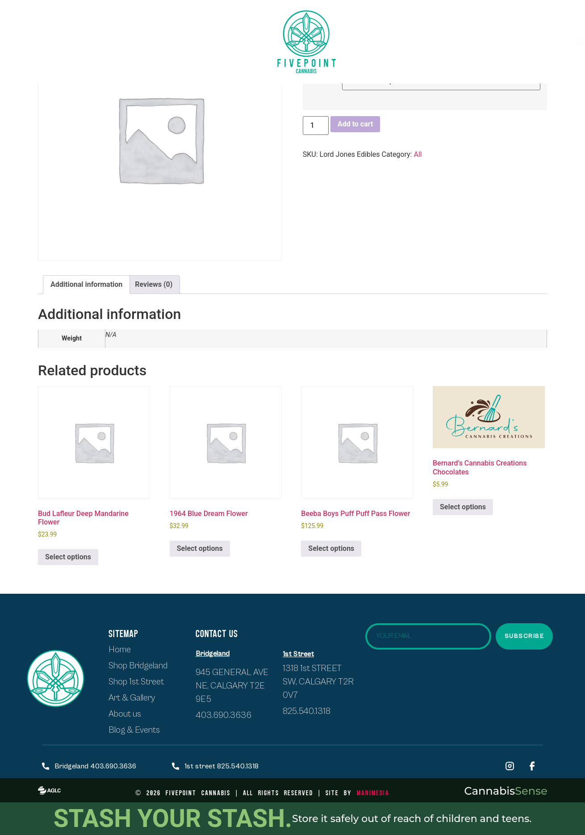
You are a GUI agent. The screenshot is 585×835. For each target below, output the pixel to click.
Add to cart (355, 124)
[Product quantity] (316, 125)
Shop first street (94, 33)
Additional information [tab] (86, 284)
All (418, 154)
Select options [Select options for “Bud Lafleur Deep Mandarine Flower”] (68, 557)
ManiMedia (373, 792)
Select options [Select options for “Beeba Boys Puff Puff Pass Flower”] (331, 548)
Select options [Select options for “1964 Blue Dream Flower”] (200, 548)
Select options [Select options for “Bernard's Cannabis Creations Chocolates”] (463, 507)
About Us (125, 49)
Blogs (545, 41)
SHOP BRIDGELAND (177, 33)
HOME (33, 33)
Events (504, 41)
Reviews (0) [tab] (153, 284)
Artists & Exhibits (430, 41)
